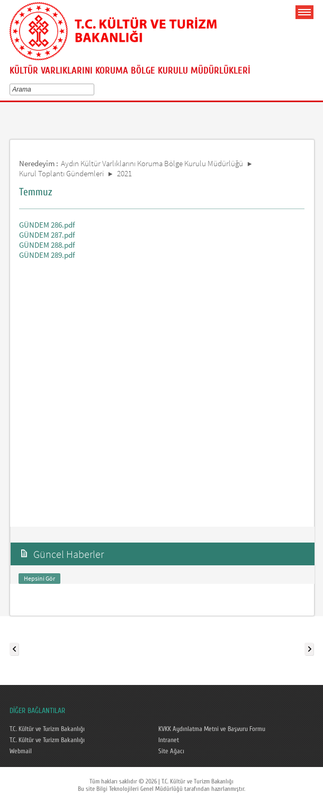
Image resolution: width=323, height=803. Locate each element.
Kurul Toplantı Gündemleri (61, 173)
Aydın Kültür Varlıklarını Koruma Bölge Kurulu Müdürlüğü (152, 163)
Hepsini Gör (39, 578)
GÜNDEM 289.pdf (47, 255)
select (93, 89)
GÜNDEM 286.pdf (47, 225)
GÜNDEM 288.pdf (47, 245)
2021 (124, 173)
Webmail (21, 751)
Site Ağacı (171, 751)
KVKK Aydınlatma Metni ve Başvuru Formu (211, 729)
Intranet (168, 740)
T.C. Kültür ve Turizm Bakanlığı (47, 729)
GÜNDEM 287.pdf (47, 235)
